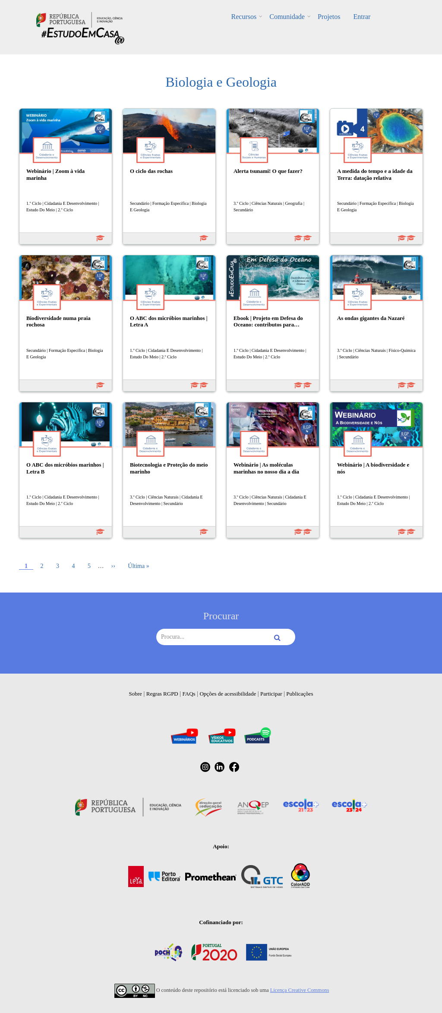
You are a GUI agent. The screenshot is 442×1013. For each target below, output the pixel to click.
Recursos (244, 16)
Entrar (361, 16)
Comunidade (287, 16)
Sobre (135, 693)
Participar (271, 693)
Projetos (329, 16)
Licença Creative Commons (299, 990)
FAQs (189, 693)
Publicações (299, 693)
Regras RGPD (162, 693)
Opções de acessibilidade (227, 693)
